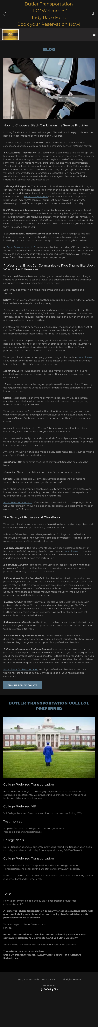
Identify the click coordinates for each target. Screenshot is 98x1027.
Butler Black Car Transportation (20, 669)
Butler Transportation (36, 196)
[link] (10, 34)
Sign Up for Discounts (22, 685)
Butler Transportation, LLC (20, 247)
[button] (94, 34)
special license (84, 357)
